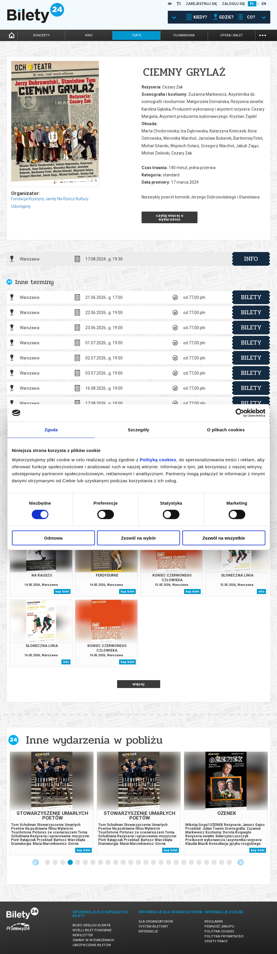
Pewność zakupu (219, 926)
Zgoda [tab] (51, 429)
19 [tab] (184, 863)
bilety (251, 297)
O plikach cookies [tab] (226, 429)
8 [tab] (101, 863)
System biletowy (153, 926)
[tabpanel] (52, 803)
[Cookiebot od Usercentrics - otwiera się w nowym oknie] (239, 413)
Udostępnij (20, 206)
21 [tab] (199, 863)
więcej (138, 684)
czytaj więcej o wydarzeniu (169, 217)
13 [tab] (139, 863)
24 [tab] (222, 863)
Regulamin (213, 921)
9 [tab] (108, 863)
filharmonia (184, 35)
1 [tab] (48, 863)
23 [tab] (214, 863)
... (263, 34)
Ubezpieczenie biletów (92, 945)
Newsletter (83, 935)
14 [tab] (146, 863)
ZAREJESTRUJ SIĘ (201, 4)
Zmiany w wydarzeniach (93, 940)
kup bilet (62, 591)
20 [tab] (192, 863)
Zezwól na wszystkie (223, 537)
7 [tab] (93, 863)
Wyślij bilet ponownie (92, 930)
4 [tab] (70, 863)
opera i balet (231, 35)
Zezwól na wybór (138, 537)
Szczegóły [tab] (138, 429)
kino (89, 35)
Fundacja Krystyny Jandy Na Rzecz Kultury (50, 198)
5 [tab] (78, 863)
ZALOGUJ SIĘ (233, 4)
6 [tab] (86, 863)
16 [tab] (161, 863)
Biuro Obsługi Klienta (91, 925)
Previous (35, 862)
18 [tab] (176, 863)
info (251, 259)
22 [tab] (207, 863)
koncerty (41, 35)
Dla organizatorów (156, 921)
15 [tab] (154, 863)
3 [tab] (63, 863)
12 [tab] (131, 863)
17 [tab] (169, 863)
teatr (136, 35)
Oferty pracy (216, 941)
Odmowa (53, 537)
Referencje (148, 931)
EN (264, 4)
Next (240, 862)
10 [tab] (116, 863)
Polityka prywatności (224, 936)
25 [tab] (229, 863)
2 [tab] (55, 863)
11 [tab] (123, 863)
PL (252, 4)
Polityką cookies (158, 459)
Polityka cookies (219, 931)
